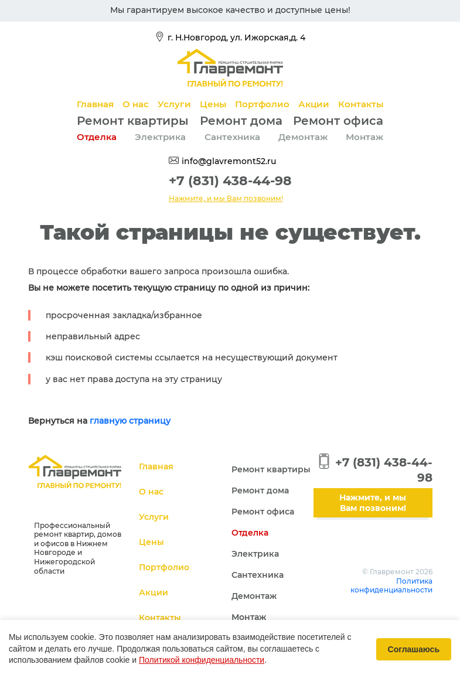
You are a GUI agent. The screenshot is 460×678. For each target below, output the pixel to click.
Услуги (174, 104)
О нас (135, 104)
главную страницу (130, 420)
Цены (213, 104)
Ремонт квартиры (133, 121)
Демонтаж (303, 136)
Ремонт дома (241, 121)
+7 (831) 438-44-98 (230, 181)
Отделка (97, 136)
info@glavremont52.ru (229, 161)
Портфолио (262, 104)
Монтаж (364, 136)
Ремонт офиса (338, 121)
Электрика (160, 136)
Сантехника (232, 136)
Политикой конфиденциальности (201, 660)
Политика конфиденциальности (391, 586)
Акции (313, 104)
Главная (95, 104)
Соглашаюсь (413, 649)
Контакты (360, 104)
